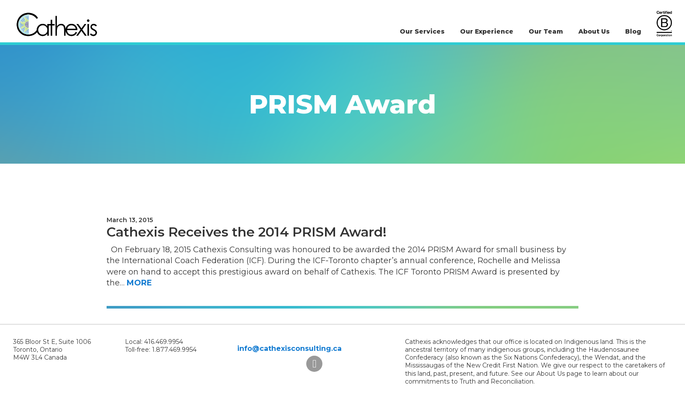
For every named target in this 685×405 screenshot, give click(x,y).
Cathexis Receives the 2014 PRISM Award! (247, 232)
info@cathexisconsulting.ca (289, 348)
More (139, 283)
